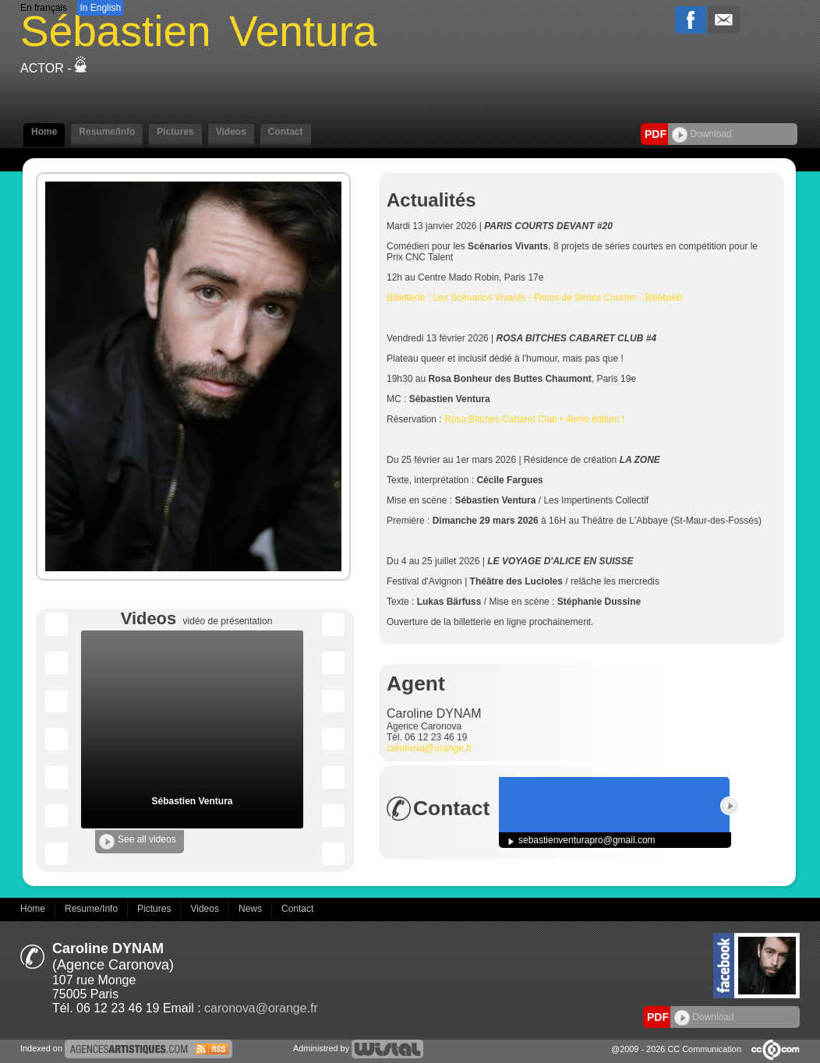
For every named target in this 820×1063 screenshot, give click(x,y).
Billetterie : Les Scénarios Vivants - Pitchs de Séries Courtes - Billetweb (534, 297)
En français (43, 7)
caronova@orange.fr (429, 748)
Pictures (175, 131)
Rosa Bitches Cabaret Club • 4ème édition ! (534, 419)
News (251, 908)
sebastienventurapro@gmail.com (587, 840)
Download (702, 134)
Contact (285, 131)
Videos (231, 131)
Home (44, 131)
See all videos (137, 841)
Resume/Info (107, 131)
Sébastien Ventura (191, 801)
